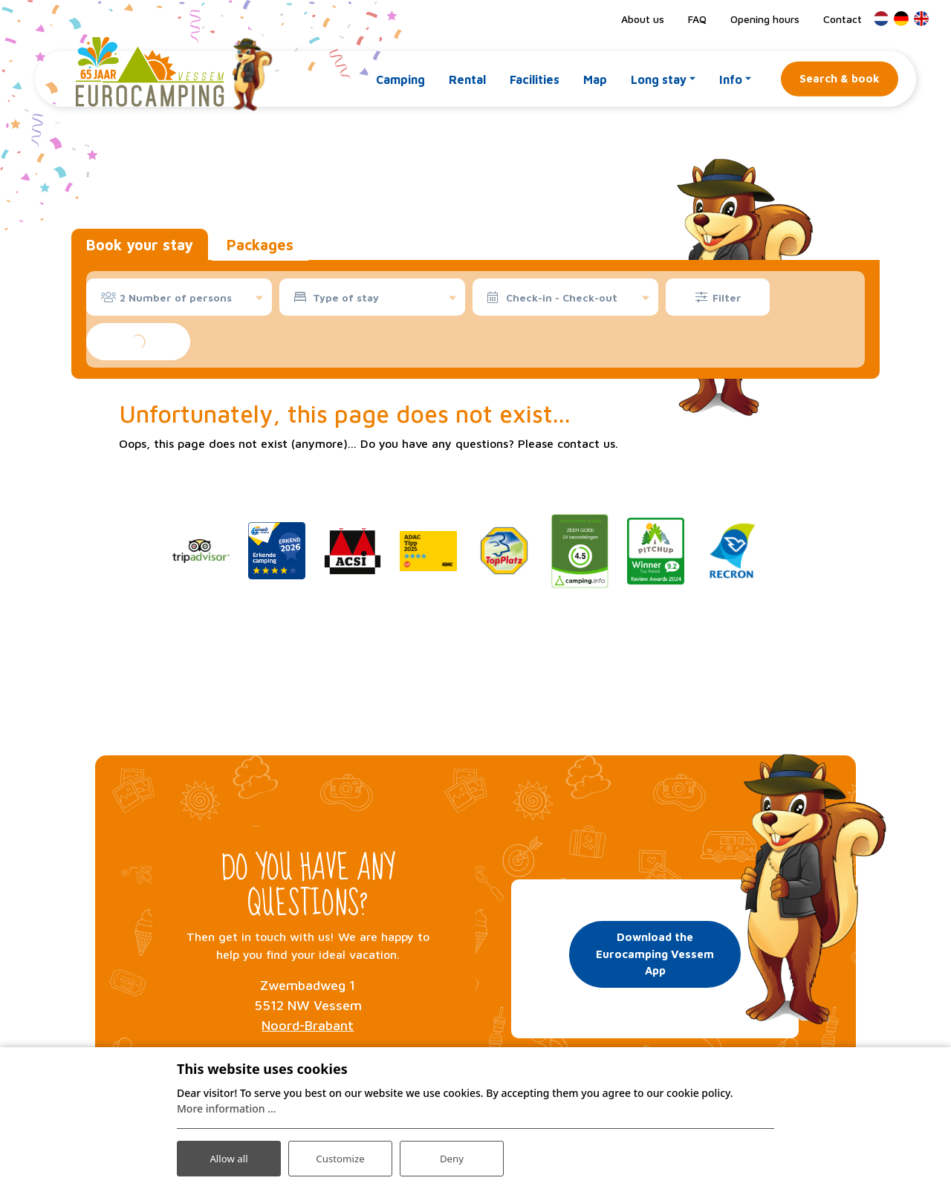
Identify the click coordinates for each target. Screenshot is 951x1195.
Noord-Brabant (308, 1025)
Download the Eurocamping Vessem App (655, 952)
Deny (451, 1157)
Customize (340, 1157)
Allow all (229, 1157)
